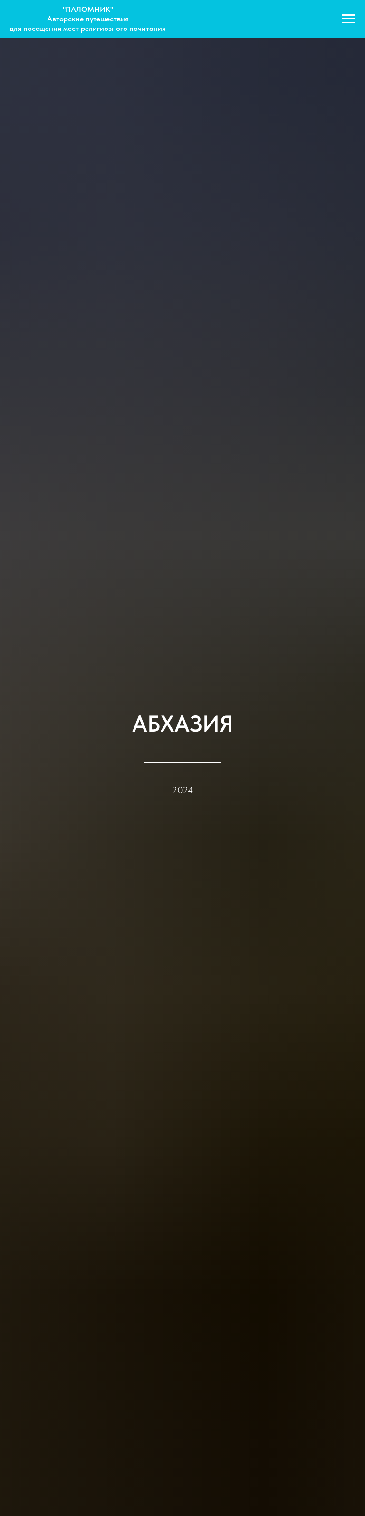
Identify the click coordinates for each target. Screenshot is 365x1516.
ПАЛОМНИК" (89, 9)
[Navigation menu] (348, 19)
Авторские (66, 18)
